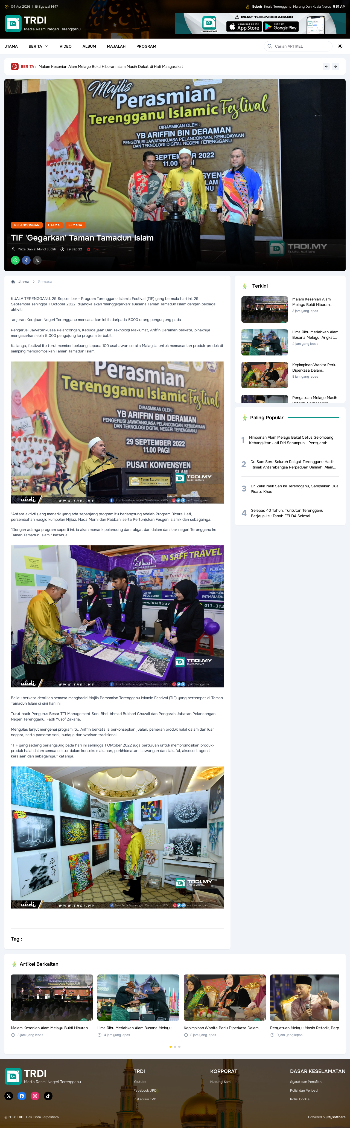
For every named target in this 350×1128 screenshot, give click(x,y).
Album (89, 46)
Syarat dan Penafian (306, 1082)
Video (66, 46)
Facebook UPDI (146, 1090)
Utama (11, 46)
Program (146, 46)
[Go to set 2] (175, 1047)
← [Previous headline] (326, 66)
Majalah (116, 46)
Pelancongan (26, 225)
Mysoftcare (336, 1117)
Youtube (140, 1082)
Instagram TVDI (145, 1099)
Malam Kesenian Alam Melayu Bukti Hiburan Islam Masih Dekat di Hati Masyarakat (111, 66)
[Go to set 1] (171, 1047)
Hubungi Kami (220, 1082)
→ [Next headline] (335, 66)
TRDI (20, 1117)
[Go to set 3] (179, 1047)
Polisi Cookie (300, 1099)
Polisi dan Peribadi (304, 1090)
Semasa (75, 225)
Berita (39, 46)
